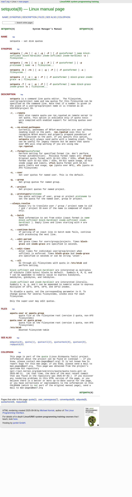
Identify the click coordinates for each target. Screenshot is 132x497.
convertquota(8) (67, 467)
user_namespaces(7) (48, 467)
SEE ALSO (51, 17)
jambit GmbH (19, 491)
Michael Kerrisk (47, 478)
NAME (5, 17)
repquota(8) (17, 404)
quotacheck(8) (62, 401)
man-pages (23, 1)
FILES (41, 17)
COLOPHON (64, 17)
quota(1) (30, 401)
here (15, 487)
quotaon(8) (79, 401)
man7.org (5, 1)
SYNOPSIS (15, 17)
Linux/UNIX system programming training (79, 1)
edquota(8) (16, 401)
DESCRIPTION (29, 17)
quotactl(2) (45, 401)
